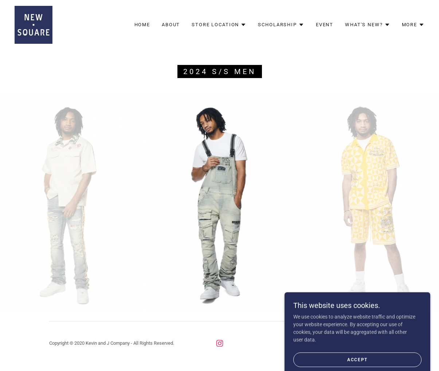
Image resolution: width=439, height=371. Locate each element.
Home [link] (142, 24)
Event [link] (324, 24)
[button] (219, 24)
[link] (33, 24)
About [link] (171, 24)
